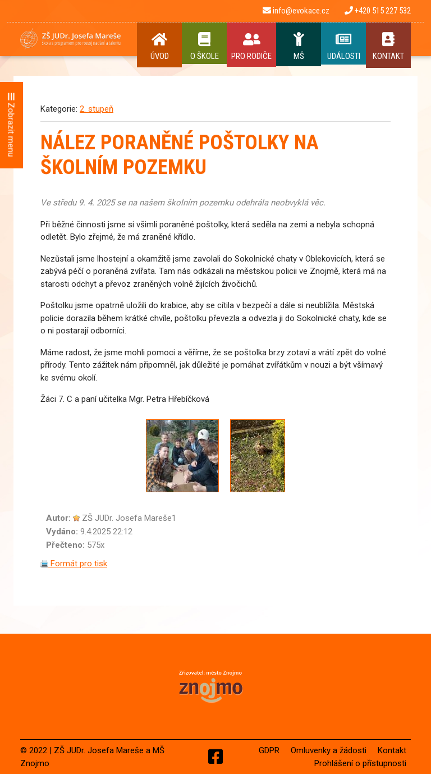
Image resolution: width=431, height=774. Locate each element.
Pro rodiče (251, 46)
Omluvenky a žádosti (328, 750)
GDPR (269, 750)
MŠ (299, 46)
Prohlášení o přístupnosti (360, 763)
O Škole (204, 46)
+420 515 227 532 (378, 11)
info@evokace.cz (296, 11)
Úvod (159, 46)
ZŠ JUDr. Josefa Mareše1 (129, 518)
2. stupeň (96, 109)
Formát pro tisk (73, 563)
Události (343, 46)
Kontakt (388, 46)
